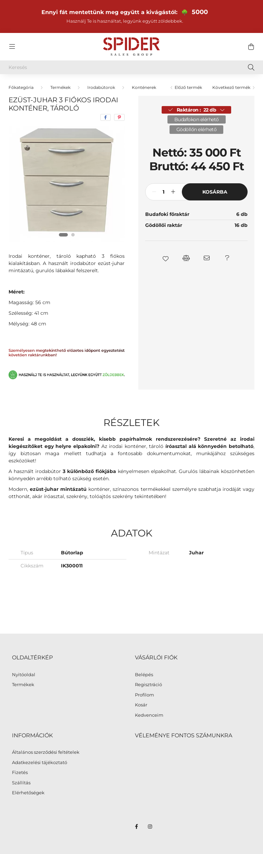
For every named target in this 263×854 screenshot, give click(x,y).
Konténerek (144, 87)
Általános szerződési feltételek (45, 752)
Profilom (144, 694)
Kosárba (214, 192)
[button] (166, 258)
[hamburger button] (12, 47)
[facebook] (105, 117)
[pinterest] (119, 117)
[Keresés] (131, 67)
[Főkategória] (21, 87)
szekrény (76, 496)
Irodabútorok (101, 87)
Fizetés (20, 772)
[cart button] (251, 47)
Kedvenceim (149, 715)
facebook (136, 826)
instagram (150, 826)
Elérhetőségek (28, 792)
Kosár (141, 704)
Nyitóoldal (23, 674)
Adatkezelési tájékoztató (39, 762)
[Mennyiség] (163, 192)
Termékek (60, 87)
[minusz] (154, 192)
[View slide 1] (63, 234)
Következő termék (231, 87)
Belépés (144, 674)
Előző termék (188, 87)
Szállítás (21, 782)
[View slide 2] (73, 234)
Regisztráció (148, 684)
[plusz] (173, 192)
